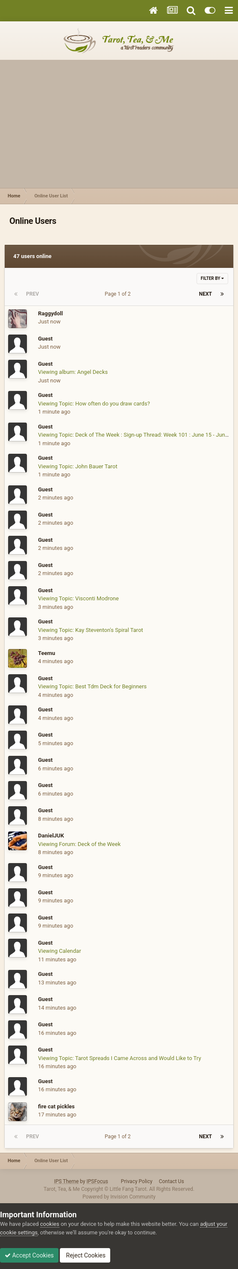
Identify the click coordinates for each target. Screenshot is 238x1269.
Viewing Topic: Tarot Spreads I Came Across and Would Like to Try (119, 1058)
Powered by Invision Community (119, 1197)
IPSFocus (97, 1181)
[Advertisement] (119, 124)
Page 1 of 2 (119, 294)
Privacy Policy (137, 1181)
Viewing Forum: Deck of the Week (79, 844)
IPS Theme (66, 1181)
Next (205, 294)
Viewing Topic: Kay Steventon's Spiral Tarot (90, 630)
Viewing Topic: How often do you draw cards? (94, 403)
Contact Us (171, 1181)
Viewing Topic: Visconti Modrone (78, 598)
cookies (49, 1224)
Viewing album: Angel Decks (73, 372)
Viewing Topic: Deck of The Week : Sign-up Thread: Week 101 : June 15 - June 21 (136, 435)
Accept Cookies (29, 1255)
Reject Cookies (85, 1255)
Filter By (212, 278)
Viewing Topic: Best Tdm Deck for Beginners (92, 686)
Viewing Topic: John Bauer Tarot (78, 466)
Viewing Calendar (59, 951)
